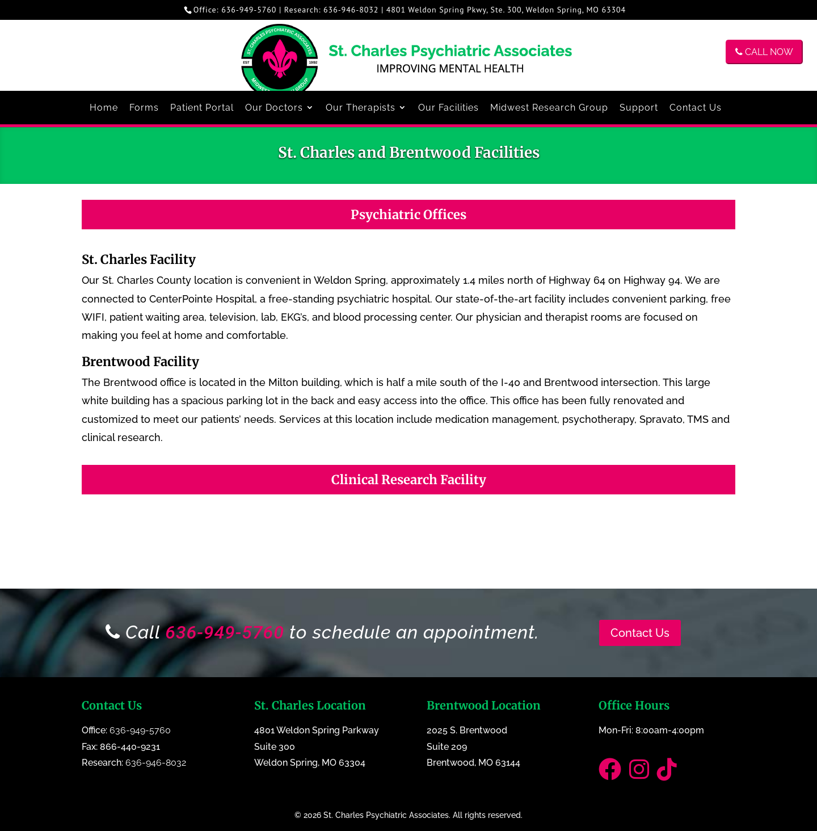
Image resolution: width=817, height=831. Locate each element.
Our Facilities (448, 107)
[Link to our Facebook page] (614, 774)
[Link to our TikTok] (670, 774)
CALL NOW (764, 52)
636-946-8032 (350, 10)
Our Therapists (360, 107)
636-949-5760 (248, 10)
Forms (144, 107)
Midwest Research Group (549, 107)
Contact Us (695, 107)
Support (639, 107)
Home (104, 107)
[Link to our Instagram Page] (643, 774)
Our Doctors (274, 107)
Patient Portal (202, 107)
